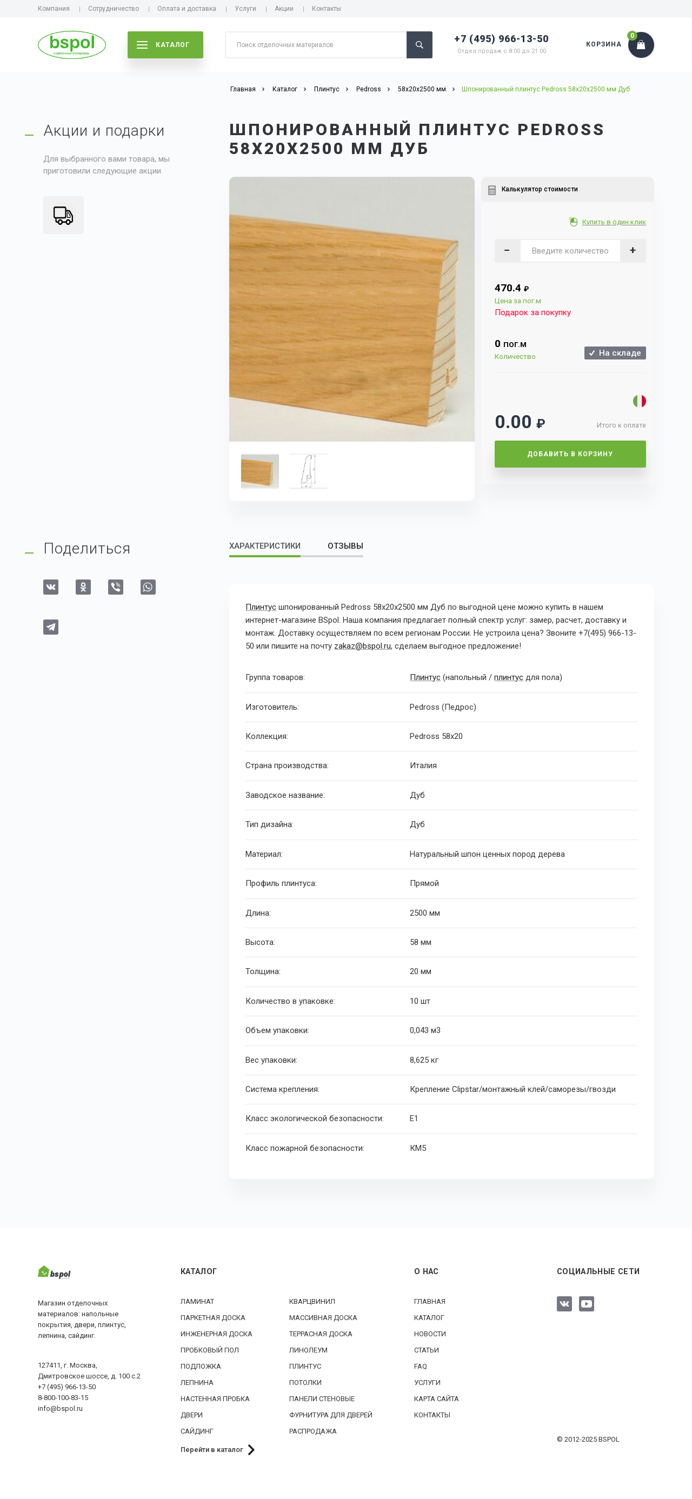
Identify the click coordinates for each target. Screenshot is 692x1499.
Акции (284, 8)
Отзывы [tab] (345, 546)
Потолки (305, 1382)
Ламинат (197, 1301)
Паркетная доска (213, 1318)
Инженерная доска (216, 1334)
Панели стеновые (322, 1399)
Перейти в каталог (212, 1449)
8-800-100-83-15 (63, 1397)
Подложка (201, 1366)
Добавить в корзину (570, 454)
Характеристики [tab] (265, 546)
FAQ (420, 1366)
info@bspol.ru (60, 1408)
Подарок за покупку (533, 312)
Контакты (326, 8)
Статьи (426, 1350)
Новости (430, 1334)
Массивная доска (323, 1318)
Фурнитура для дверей (330, 1415)
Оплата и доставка (186, 8)
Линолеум (308, 1350)
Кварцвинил (312, 1301)
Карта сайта (436, 1399)
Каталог (429, 1318)
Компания (54, 8)
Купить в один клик (615, 222)
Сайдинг (197, 1431)
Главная (429, 1301)
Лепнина (197, 1382)
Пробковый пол (210, 1350)
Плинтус (260, 607)
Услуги (245, 8)
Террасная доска (320, 1334)
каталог (163, 45)
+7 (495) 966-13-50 (501, 38)
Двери (192, 1415)
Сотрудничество (113, 8)
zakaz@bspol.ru (362, 646)
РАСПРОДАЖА (313, 1431)
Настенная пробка (215, 1399)
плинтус (508, 677)
